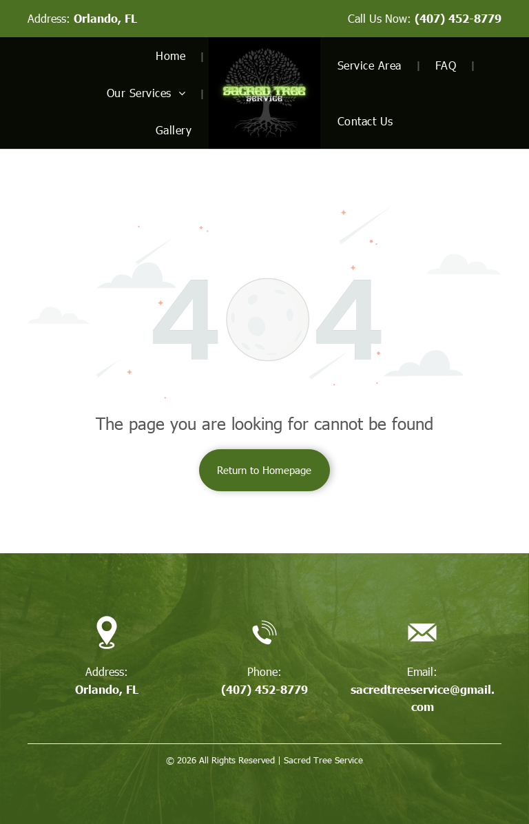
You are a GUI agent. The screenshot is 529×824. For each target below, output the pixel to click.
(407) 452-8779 (458, 18)
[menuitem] (173, 55)
